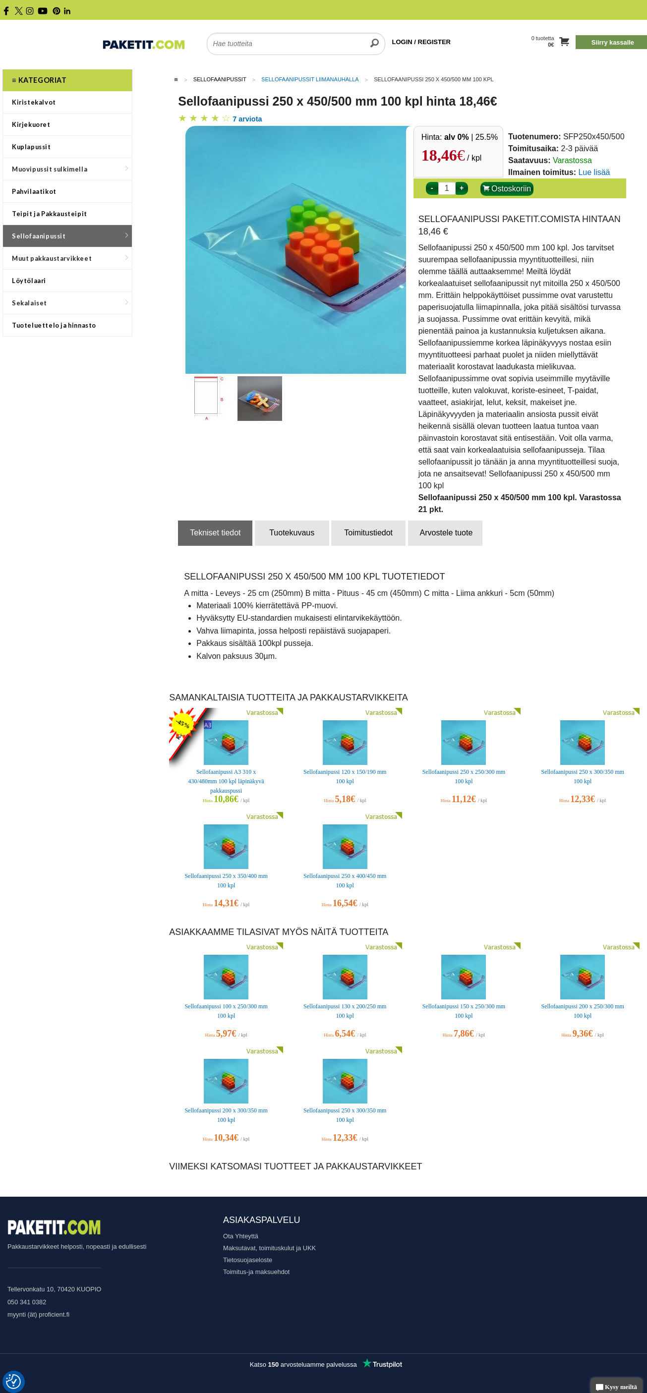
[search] (374, 38)
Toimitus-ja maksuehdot (256, 1272)
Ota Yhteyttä (240, 1236)
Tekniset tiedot (215, 532)
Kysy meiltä (616, 1388)
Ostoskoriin (507, 188)
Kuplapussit (31, 147)
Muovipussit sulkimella (70, 169)
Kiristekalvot (34, 102)
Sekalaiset (70, 303)
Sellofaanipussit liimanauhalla (310, 79)
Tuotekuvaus (291, 532)
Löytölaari (29, 281)
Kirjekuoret (31, 124)
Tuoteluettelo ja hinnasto (54, 325)
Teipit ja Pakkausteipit (49, 214)
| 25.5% (471, 137)
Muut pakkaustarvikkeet (70, 258)
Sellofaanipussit (70, 236)
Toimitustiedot (368, 532)
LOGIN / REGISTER (421, 42)
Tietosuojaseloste (247, 1260)
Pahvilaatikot (34, 191)
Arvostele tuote (446, 532)
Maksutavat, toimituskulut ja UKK (269, 1248)
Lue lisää (594, 172)
